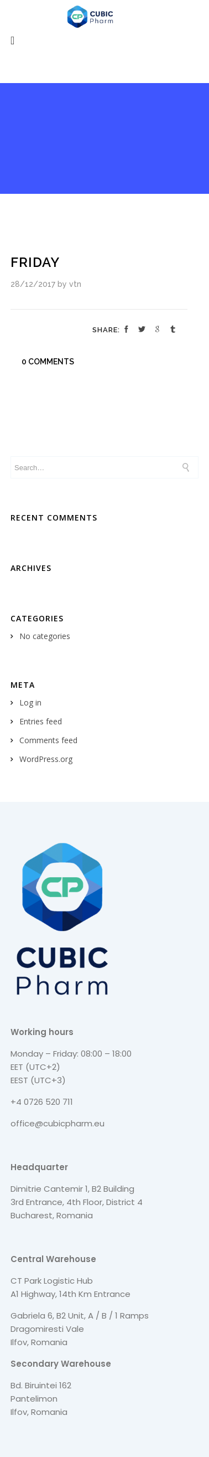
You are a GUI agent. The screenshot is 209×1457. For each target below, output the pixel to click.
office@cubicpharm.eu (57, 1123)
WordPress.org (45, 759)
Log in (30, 702)
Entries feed (40, 721)
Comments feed (48, 740)
